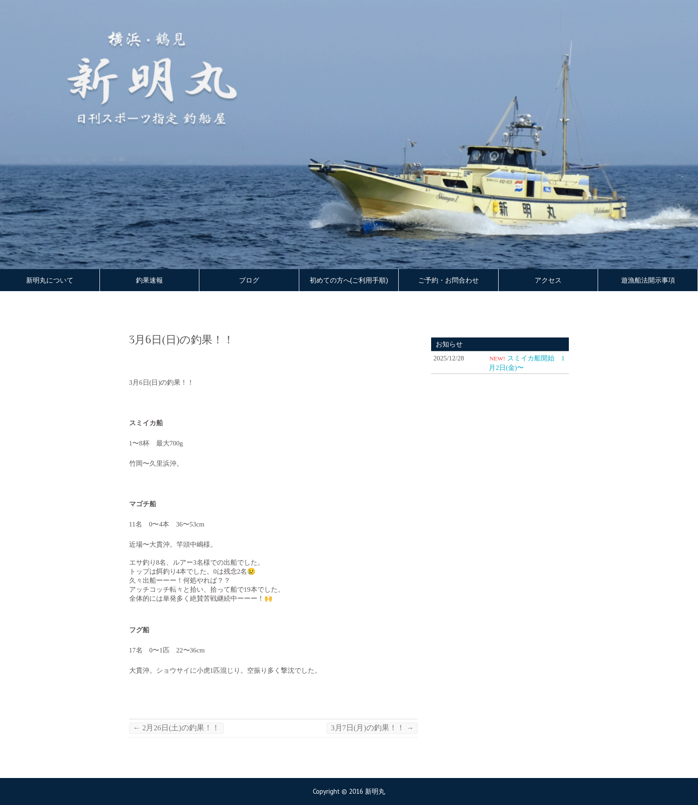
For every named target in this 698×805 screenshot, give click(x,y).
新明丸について (49, 280)
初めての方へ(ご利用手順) (349, 280)
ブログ (249, 280)
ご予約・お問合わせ (448, 280)
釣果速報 (149, 280)
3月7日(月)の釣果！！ (372, 728)
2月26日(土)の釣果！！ (176, 728)
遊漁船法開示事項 (648, 280)
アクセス (548, 280)
